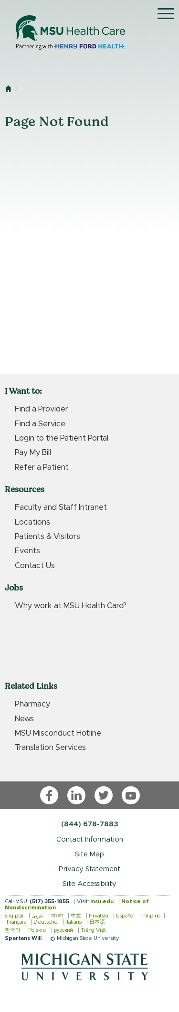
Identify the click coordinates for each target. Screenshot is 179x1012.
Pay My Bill (33, 452)
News (24, 719)
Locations (32, 522)
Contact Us (35, 565)
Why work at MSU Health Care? (70, 606)
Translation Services (50, 747)
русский (63, 930)
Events (27, 551)
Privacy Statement (89, 869)
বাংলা (57, 915)
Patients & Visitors (47, 536)
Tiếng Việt (93, 930)
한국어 (13, 930)
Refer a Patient (42, 467)
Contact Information (89, 839)
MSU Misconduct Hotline (58, 733)
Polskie (37, 930)
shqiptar (14, 915)
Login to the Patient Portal (61, 438)
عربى (37, 915)
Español (125, 915)
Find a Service (40, 424)
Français (16, 922)
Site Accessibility (89, 883)
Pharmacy (32, 704)
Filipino (151, 915)
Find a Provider (41, 409)
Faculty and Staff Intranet (61, 507)
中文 (76, 915)
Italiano (73, 922)
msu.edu (102, 901)
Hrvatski (98, 915)
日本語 (97, 922)
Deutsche (45, 922)
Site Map (89, 854)
